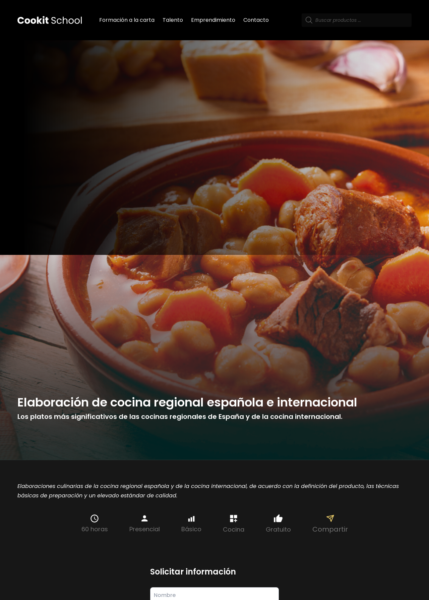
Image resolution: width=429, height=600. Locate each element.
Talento (173, 20)
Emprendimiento (213, 20)
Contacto (256, 20)
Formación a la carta (127, 20)
